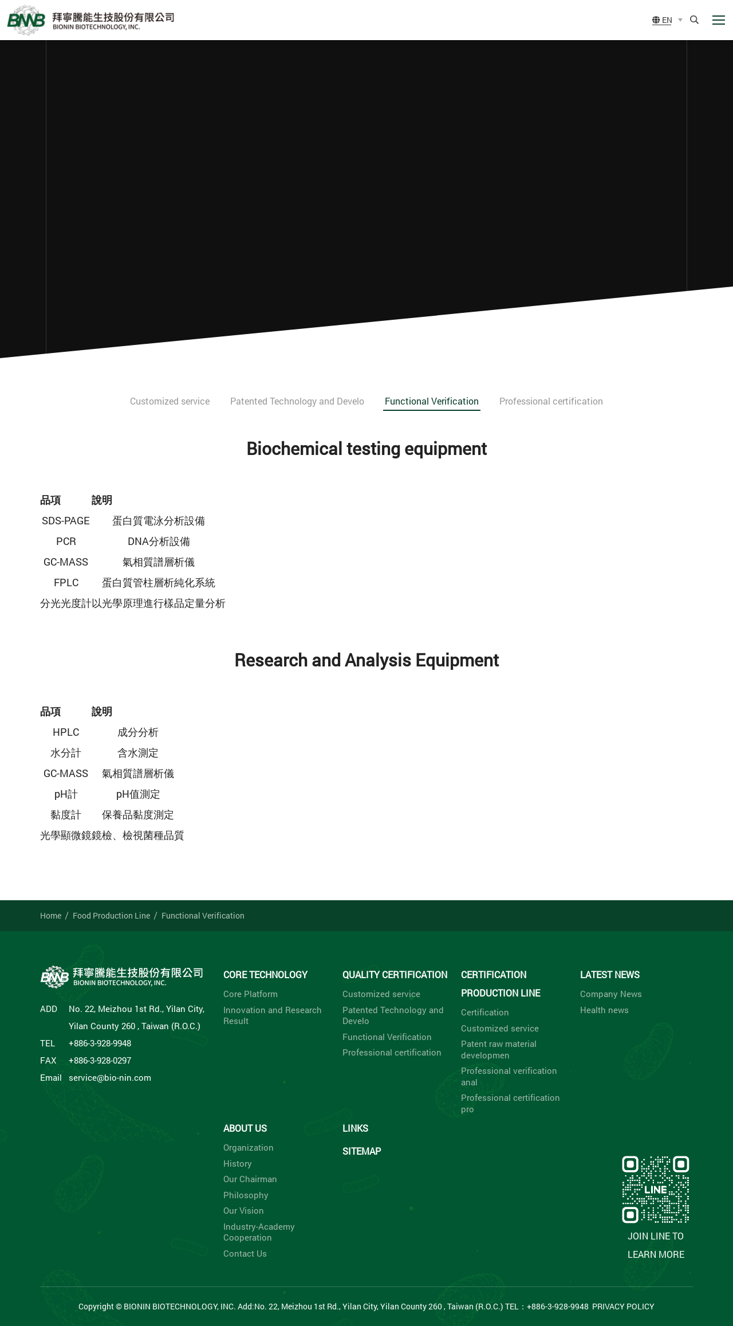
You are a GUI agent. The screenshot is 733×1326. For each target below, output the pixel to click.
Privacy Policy (623, 1306)
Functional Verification (432, 401)
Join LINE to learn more (655, 1206)
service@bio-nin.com (110, 1077)
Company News (611, 993)
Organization (248, 1147)
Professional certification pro (510, 1103)
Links (355, 1128)
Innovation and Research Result (272, 1016)
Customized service (170, 401)
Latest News (610, 974)
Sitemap (361, 1151)
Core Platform (250, 993)
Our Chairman (250, 1179)
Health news (604, 1010)
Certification (485, 1012)
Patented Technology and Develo (297, 401)
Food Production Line (111, 915)
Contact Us (245, 1253)
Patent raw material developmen (499, 1049)
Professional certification (551, 401)
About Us (245, 1128)
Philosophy (246, 1195)
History (237, 1163)
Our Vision (243, 1210)
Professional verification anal (509, 1076)
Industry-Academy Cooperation (259, 1232)
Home (50, 915)
